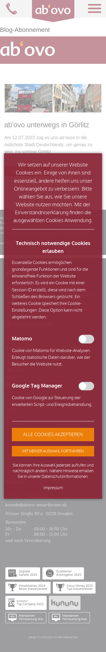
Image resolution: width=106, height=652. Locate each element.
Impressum (53, 488)
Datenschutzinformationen (65, 476)
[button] (53, 451)
